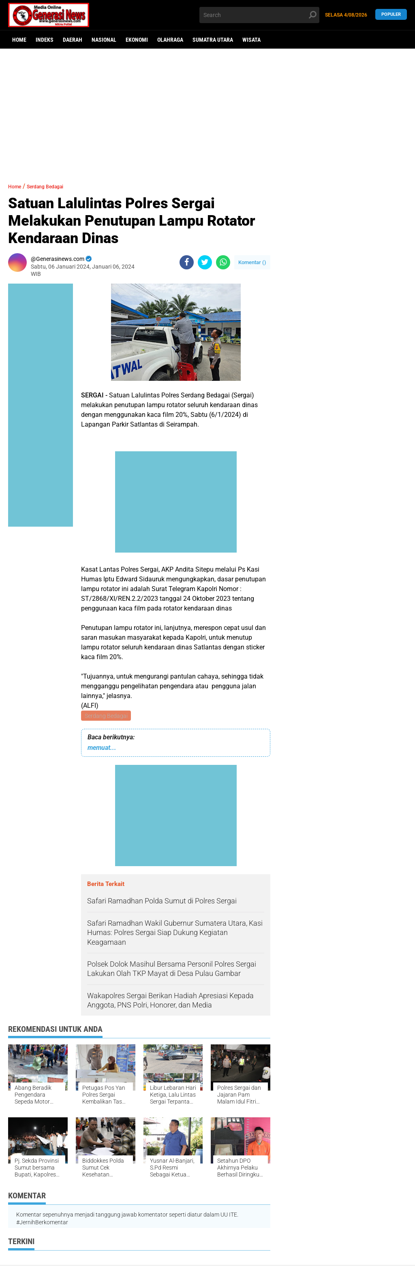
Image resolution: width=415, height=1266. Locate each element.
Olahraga (170, 39)
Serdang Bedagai (106, 716)
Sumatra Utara (213, 39)
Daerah (72, 39)
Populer (391, 14)
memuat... (102, 749)
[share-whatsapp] (223, 262)
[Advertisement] (207, 111)
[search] (259, 15)
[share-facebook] (187, 262)
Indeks (44, 39)
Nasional (104, 39)
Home (19, 39)
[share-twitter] (205, 262)
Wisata (251, 39)
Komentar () (252, 262)
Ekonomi (137, 39)
